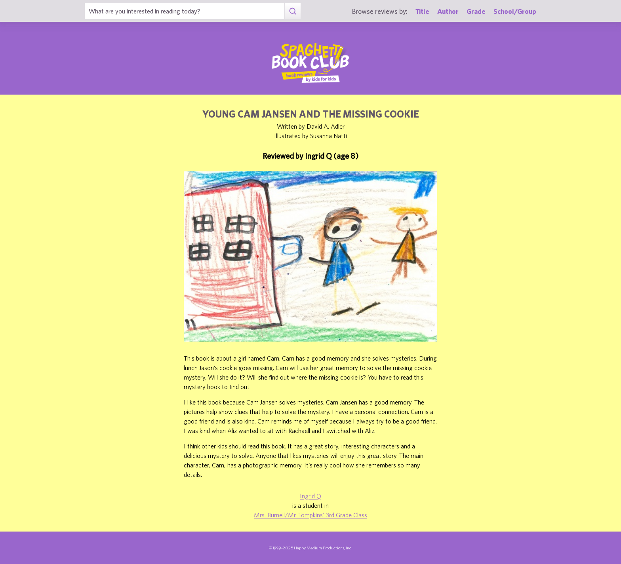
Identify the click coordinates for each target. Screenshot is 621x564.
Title (422, 11)
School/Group (514, 11)
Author (448, 11)
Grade (476, 11)
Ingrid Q (310, 495)
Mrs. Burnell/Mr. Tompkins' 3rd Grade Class (310, 514)
